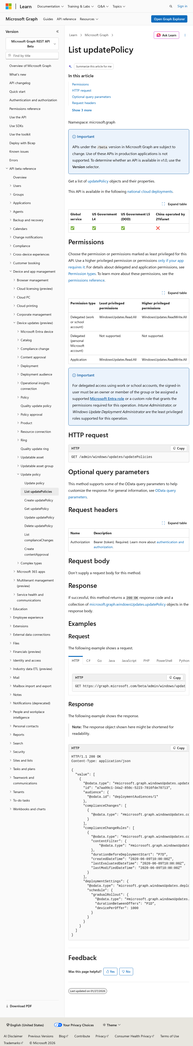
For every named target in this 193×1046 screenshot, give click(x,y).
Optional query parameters (91, 96)
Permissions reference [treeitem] (24, 108)
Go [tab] (99, 660)
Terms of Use (169, 1036)
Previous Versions (40, 1036)
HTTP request (81, 90)
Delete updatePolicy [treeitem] (38, 525)
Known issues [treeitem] (19, 151)
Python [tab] (184, 660)
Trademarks (12, 1043)
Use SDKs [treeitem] (16, 126)
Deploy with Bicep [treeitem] (22, 143)
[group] (128, 686)
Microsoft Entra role (107, 398)
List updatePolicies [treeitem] (38, 491)
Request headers (84, 103)
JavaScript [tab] (129, 660)
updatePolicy (98, 180)
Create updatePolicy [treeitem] (38, 500)
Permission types (82, 273)
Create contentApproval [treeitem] (36, 551)
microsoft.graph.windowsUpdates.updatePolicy (127, 604)
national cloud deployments (150, 191)
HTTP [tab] (75, 660)
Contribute (82, 1036)
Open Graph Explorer (169, 19)
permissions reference (86, 280)
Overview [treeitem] (20, 177)
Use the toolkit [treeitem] (20, 134)
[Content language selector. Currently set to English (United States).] (25, 1025)
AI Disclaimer (13, 1036)
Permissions (80, 84)
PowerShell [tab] (164, 660)
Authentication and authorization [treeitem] (33, 100)
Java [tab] (112, 660)
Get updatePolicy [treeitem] (36, 508)
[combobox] (32, 44)
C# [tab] (88, 660)
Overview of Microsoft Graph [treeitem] (30, 65)
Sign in (182, 6)
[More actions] (185, 35)
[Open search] (171, 6)
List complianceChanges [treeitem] (38, 537)
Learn (73, 35)
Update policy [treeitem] (34, 483)
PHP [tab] (146, 660)
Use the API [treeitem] (17, 117)
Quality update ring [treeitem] (35, 448)
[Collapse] (57, 31)
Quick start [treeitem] (17, 91)
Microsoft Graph (96, 35)
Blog (62, 1036)
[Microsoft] (9, 6)
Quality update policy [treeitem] (36, 405)
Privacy (101, 1036)
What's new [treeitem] (17, 74)
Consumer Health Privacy (133, 1036)
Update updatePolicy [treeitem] (39, 517)
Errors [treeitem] (13, 160)
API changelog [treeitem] (19, 83)
